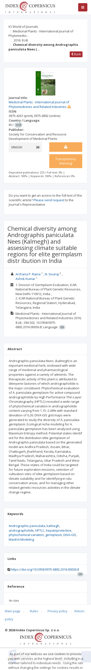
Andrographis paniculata (27, 526)
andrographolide (21, 530)
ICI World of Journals (23, 26)
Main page (12, 611)
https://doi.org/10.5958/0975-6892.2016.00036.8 (45, 569)
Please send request (48, 200)
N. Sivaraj (52, 274)
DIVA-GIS (69, 535)
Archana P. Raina (28, 274)
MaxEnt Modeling (21, 539)
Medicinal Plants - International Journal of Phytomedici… (40, 33)
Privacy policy (57, 611)
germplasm (53, 535)
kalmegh (53, 526)
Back (76, 54)
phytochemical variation (26, 535)
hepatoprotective (58, 530)
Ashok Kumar (25, 279)
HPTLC (39, 530)
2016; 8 (21, 40)
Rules (34, 611)
